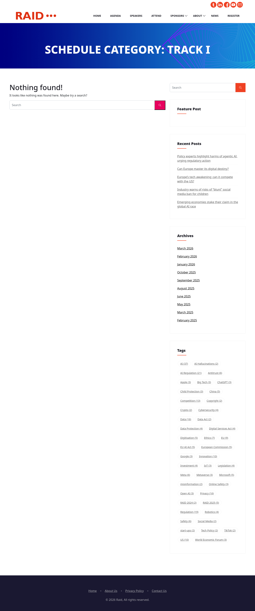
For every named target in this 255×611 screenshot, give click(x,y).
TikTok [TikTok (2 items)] (230, 530)
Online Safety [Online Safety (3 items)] (219, 484)
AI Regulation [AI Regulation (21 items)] (191, 373)
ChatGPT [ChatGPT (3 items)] (224, 382)
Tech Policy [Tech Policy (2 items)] (209, 530)
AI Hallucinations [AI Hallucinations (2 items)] (206, 363)
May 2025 (183, 304)
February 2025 (187, 320)
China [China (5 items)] (214, 391)
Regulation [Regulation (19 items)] (189, 512)
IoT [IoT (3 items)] (207, 465)
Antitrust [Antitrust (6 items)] (215, 373)
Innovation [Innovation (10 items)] (208, 456)
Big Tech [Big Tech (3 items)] (204, 382)
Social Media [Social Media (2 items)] (207, 521)
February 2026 (187, 256)
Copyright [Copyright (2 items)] (214, 400)
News (214, 15)
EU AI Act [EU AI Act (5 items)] (187, 447)
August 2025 (185, 288)
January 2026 (186, 264)
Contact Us (159, 591)
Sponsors (177, 15)
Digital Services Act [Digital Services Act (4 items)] (222, 428)
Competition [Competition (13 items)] (190, 400)
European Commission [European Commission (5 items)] (216, 447)
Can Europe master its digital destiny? (203, 169)
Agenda (115, 15)
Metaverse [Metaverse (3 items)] (205, 475)
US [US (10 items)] (184, 539)
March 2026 (185, 248)
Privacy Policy (134, 591)
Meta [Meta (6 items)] (185, 475)
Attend (156, 15)
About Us (111, 591)
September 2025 (188, 280)
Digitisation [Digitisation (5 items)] (189, 437)
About (197, 15)
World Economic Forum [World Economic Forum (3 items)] (211, 539)
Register (234, 15)
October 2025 (186, 272)
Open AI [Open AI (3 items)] (187, 493)
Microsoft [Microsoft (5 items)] (226, 475)
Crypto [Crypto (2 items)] (186, 410)
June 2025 (184, 296)
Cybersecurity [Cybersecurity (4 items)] (208, 410)
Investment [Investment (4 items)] (189, 465)
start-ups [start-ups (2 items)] (187, 530)
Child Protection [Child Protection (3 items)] (191, 391)
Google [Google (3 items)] (186, 456)
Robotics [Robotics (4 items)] (212, 512)
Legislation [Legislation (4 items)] (226, 465)
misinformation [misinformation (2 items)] (191, 484)
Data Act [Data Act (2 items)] (204, 419)
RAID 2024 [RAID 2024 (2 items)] (188, 502)
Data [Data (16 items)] (185, 419)
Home (97, 15)
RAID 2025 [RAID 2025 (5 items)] (211, 502)
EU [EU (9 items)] (224, 437)
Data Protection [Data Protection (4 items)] (191, 428)
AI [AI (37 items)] (184, 363)
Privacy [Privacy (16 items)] (207, 493)
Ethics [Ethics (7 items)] (209, 437)
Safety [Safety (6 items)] (185, 521)
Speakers (136, 15)
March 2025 (185, 312)
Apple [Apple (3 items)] (185, 382)
